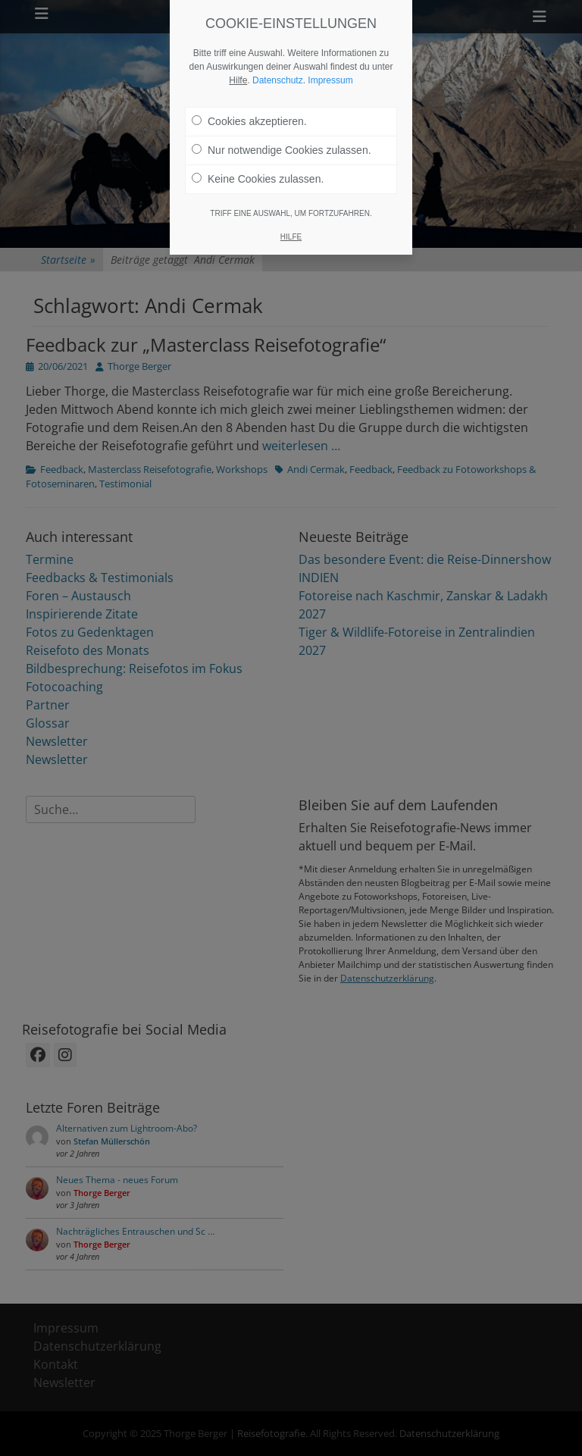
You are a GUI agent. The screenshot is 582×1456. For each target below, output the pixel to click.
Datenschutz (277, 63)
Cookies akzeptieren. (249, 104)
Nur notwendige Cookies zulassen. (281, 133)
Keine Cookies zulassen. (258, 161)
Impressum (330, 63)
